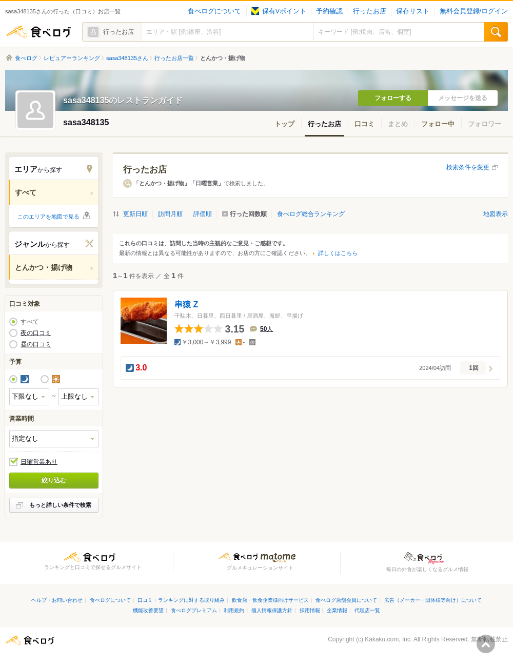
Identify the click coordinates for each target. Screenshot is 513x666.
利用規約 (234, 610)
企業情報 (337, 610)
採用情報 (310, 610)
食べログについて (214, 11)
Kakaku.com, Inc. (388, 639)
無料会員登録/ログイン (474, 11)
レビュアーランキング (72, 58)
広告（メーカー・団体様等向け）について (433, 600)
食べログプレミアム (194, 610)
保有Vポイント (278, 11)
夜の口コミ (36, 333)
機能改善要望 (148, 610)
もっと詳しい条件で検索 (60, 505)
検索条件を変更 (467, 167)
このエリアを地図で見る (48, 216)
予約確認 (329, 11)
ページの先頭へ (486, 644)
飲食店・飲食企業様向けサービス (270, 600)
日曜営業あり (39, 461)
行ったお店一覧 (174, 58)
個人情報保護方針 (271, 610)
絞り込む (54, 480)
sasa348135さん (127, 58)
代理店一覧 (367, 610)
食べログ (38, 31)
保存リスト (412, 11)
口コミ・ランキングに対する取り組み (181, 600)
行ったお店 (369, 11)
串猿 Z (186, 304)
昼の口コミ (36, 344)
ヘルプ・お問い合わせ (57, 600)
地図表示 (495, 214)
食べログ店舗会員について (346, 600)
